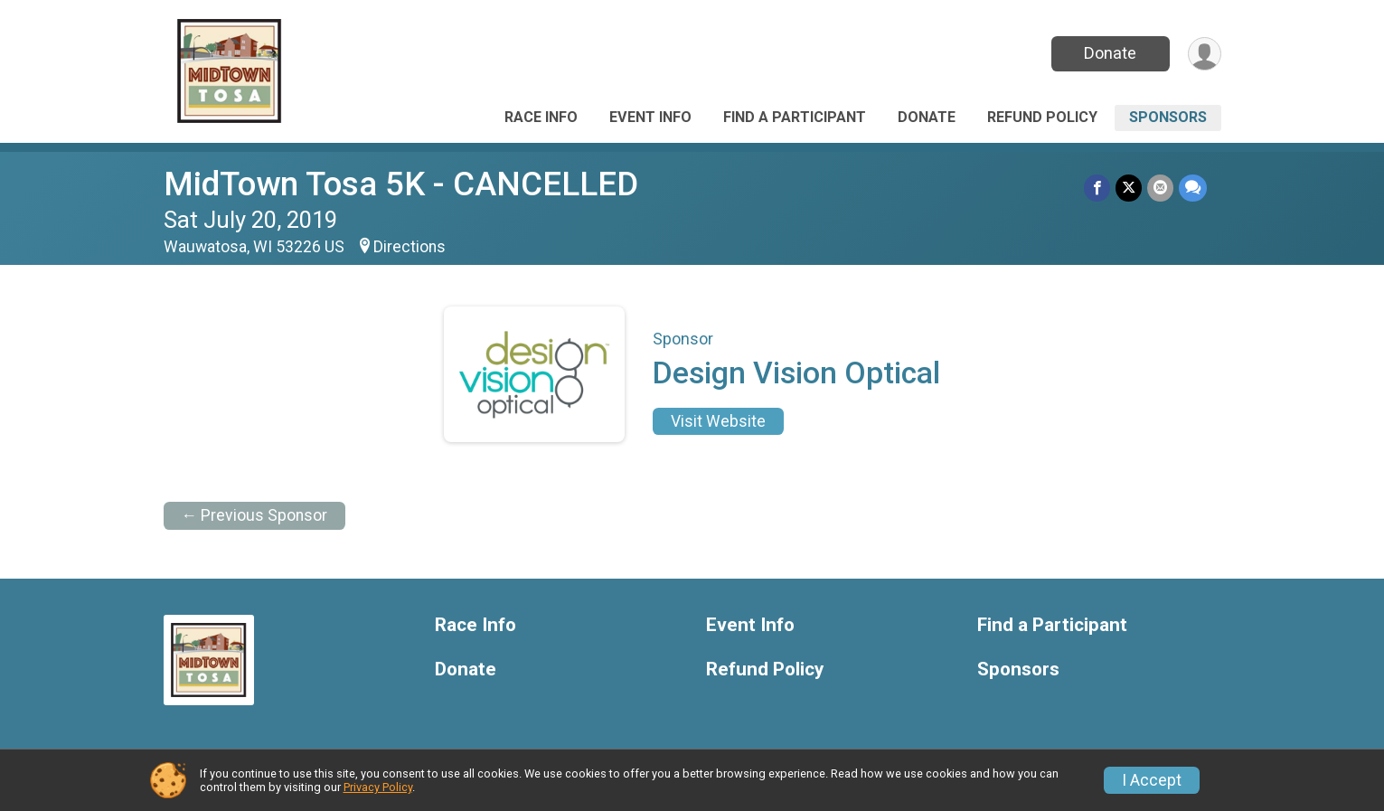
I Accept (1152, 780)
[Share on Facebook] (1097, 187)
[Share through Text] (1193, 187)
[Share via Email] (1160, 187)
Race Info (541, 117)
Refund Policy (1042, 117)
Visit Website (718, 421)
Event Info (650, 117)
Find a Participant (794, 117)
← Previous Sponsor (255, 515)
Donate (1110, 52)
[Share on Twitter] (1129, 187)
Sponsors (1168, 117)
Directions (409, 247)
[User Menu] (1204, 54)
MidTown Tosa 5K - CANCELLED (401, 184)
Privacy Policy (378, 787)
